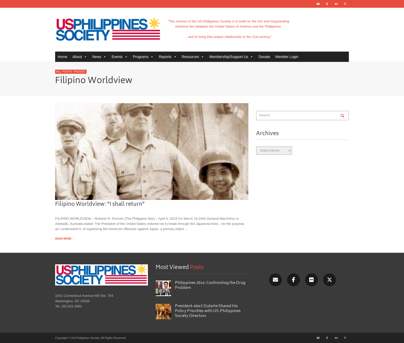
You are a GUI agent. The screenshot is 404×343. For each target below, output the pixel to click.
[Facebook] (293, 279)
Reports (167, 57)
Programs (143, 57)
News (99, 57)
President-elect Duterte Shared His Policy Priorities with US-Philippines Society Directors (208, 311)
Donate (264, 57)
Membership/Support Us (231, 57)
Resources (193, 57)
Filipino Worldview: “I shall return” (100, 204)
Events (120, 57)
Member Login (287, 57)
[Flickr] (311, 279)
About (79, 57)
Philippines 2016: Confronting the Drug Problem (210, 285)
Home (62, 57)
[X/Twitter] (329, 279)
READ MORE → (65, 238)
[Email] (275, 279)
